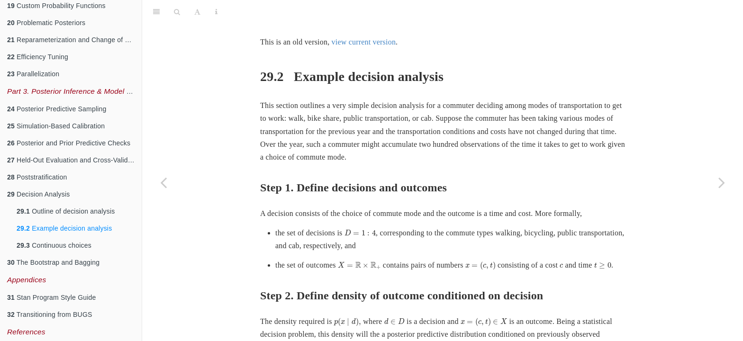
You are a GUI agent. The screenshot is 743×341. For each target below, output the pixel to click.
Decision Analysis (38, 194)
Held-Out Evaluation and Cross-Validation (74, 160)
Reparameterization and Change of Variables (74, 40)
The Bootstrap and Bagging (53, 262)
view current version (364, 18)
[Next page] (721, 182)
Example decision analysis (64, 228)
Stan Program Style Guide (51, 297)
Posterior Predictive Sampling (57, 109)
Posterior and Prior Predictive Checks (68, 143)
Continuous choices (54, 245)
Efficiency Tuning (37, 57)
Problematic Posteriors (46, 23)
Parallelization (33, 74)
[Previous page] (163, 182)
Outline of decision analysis (66, 211)
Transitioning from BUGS (49, 314)
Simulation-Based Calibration (56, 126)
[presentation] (360, 209)
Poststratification (37, 177)
